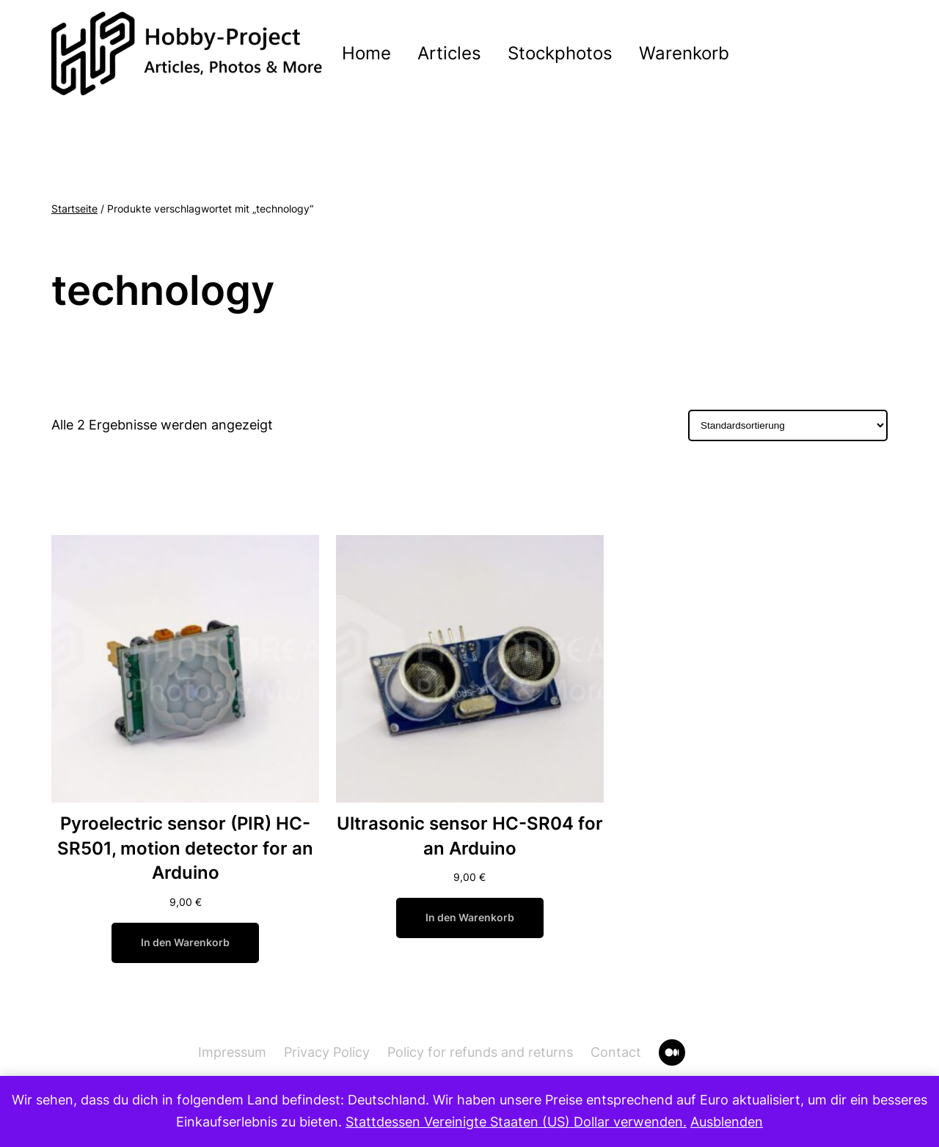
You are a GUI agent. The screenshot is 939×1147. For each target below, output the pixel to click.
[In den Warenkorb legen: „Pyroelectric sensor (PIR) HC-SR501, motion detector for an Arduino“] (185, 943)
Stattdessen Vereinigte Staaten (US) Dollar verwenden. (516, 1121)
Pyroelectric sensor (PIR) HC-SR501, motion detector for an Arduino (185, 848)
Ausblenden (726, 1121)
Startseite (74, 209)
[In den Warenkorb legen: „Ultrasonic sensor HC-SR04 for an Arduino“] (470, 918)
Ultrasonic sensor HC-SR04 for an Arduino (470, 836)
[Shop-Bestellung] (788, 425)
